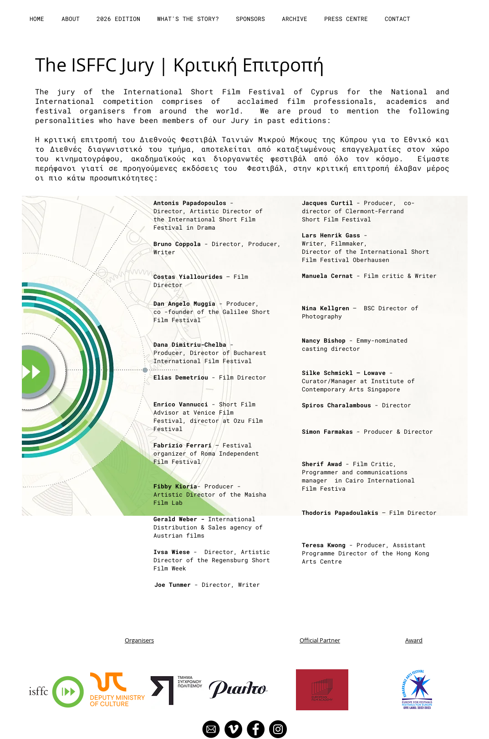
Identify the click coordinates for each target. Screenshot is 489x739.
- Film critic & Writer (369, 276)
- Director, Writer (207, 584)
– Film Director (369, 512)
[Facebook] (256, 729)
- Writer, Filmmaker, (336, 239)
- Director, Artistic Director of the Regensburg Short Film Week (211, 560)
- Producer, (208, 303)
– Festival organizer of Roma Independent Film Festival (206, 453)
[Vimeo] (233, 729)
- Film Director (209, 377)
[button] (71, 19)
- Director (356, 405)
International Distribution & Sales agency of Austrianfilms (208, 527)
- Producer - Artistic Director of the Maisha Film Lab (209, 494)
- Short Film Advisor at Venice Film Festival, (204, 412)
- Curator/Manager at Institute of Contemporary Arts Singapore (358, 381)
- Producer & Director (367, 431)
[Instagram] (278, 729)
